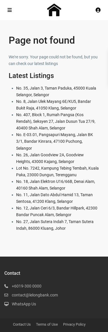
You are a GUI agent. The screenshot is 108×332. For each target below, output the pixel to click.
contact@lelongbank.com (35, 295)
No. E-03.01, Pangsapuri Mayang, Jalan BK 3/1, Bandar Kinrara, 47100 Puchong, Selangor (54, 141)
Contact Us (22, 324)
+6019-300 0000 (26, 286)
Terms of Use (47, 324)
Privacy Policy (74, 324)
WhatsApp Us (24, 304)
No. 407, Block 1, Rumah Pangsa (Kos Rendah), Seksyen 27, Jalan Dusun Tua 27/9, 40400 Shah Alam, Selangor (55, 121)
